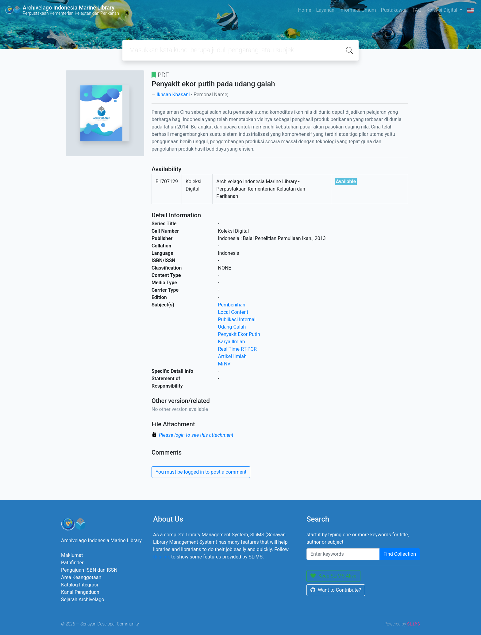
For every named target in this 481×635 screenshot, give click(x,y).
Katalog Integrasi (79, 585)
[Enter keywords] (343, 554)
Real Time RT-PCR (237, 349)
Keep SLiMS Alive (333, 576)
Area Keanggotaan (81, 577)
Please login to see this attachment (196, 435)
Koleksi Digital (442, 10)
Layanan (325, 10)
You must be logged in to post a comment (201, 472)
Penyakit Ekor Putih (239, 334)
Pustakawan (394, 10)
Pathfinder (72, 563)
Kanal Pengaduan (80, 592)
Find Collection (399, 554)
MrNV (224, 364)
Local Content (233, 312)
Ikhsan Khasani (173, 94)
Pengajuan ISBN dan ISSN (89, 570)
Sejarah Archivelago (82, 599)
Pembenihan (231, 305)
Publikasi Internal (237, 319)
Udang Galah (232, 327)
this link (161, 557)
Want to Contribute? (335, 590)
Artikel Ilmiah (232, 356)
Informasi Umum (357, 10)
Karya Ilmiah (231, 342)
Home (304, 10)
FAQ (417, 10)
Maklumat (72, 555)
